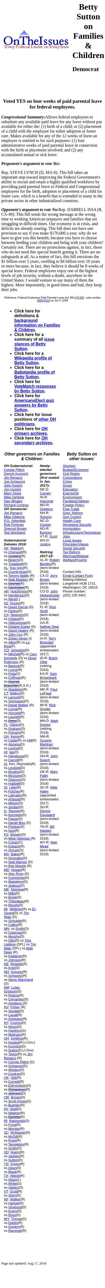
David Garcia (18, 607)
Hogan (16, 870)
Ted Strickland (14, 532)
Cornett (14, 1082)
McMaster (17, 1133)
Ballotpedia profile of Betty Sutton (34, 374)
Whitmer (16, 909)
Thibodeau (16, 901)
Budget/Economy (76, 470)
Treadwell (15, 564)
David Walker (18, 705)
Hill (29, 740)
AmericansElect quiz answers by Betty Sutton (34, 405)
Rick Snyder (48, 707)
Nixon (12, 1027)
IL (5, 811)
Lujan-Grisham (12, 989)
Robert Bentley (50, 562)
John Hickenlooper (50, 593)
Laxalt (12, 1015)
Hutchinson (18, 591)
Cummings (16, 878)
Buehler (14, 1105)
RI (5, 1121)
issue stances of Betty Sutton (34, 344)
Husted (13, 1042)
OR (6, 1097)
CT (6, 693)
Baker (15, 854)
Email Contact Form (78, 576)
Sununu (16, 972)
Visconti (14, 713)
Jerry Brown (49, 578)
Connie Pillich (14, 470)
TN (6, 1164)
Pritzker (14, 827)
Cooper (45, 525)
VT (6, 1191)
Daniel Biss (16, 823)
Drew (12, 721)
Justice (45, 544)
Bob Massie (17, 866)
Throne (16, 1219)
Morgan (14, 1129)
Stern (12, 1195)
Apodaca (15, 1003)
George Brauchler (12, 683)
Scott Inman (17, 1101)
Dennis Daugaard (47, 813)
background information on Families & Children (37, 325)
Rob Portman (14, 525)
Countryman (17, 572)
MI (6, 909)
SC (6, 1133)
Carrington (16, 587)
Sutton (13, 1050)
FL (6, 725)
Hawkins (14, 1031)
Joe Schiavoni (14, 481)
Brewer (15, 834)
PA (6, 1109)
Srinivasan (16, 701)
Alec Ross (16, 874)
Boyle (12, 897)
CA (6, 615)
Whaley (14, 1070)
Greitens (46, 509)
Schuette (15, 921)
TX (6, 1176)
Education (70, 489)
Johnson (14, 960)
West (12, 599)
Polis (12, 674)
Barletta (14, 1117)
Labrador (15, 795)
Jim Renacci (13, 478)
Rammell (15, 1231)
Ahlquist (14, 799)
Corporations (72, 478)
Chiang (13, 619)
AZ (6, 603)
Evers (12, 1211)
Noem (15, 1152)
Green (15, 1164)
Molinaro (14, 1034)
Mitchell (14, 654)
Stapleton (15, 689)
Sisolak (13, 1011)
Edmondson (17, 1085)
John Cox (15, 634)
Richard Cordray (16, 505)
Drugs (67, 485)
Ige (11, 752)
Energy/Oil (71, 493)
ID (5, 787)
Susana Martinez (46, 742)
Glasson (14, 780)
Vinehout (15, 1207)
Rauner (14, 811)
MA (6, 854)
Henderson (16, 595)
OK (6, 1078)
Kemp (15, 736)
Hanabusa (16, 756)
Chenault (15, 552)
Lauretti (14, 717)
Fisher (15, 1007)
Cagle (12, 740)
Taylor (12, 1054)
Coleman (15, 932)
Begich (13, 560)
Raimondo (16, 1121)
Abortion (69, 466)
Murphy (14, 936)
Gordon (14, 1227)
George (14, 583)
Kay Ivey (16, 568)
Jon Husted (12, 489)
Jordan (13, 807)
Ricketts (16, 964)
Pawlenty (15, 956)
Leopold (14, 768)
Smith (19, 929)
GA (6, 736)
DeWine (17, 1038)
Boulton (14, 772)
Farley (13, 611)
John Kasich (13, 485)
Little (12, 787)
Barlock (14, 666)
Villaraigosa (17, 623)
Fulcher (14, 791)
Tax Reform (71, 552)
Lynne (12, 670)
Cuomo (15, 1023)
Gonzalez (15, 858)
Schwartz (15, 976)
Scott (13, 1191)
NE (6, 964)
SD (6, 1152)
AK (6, 548)
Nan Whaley (13, 501)
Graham (14, 729)
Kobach (14, 846)
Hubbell (14, 783)
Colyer (13, 842)
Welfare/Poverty (75, 560)
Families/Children (76, 501)
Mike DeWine (14, 497)
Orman (13, 850)
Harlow (13, 1203)
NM (6, 987)
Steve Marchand (20, 980)
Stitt (13, 1078)
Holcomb (46, 501)
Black (12, 1172)
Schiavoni (15, 1066)
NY (6, 1023)
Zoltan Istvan (18, 638)
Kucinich (14, 1046)
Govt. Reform (73, 513)
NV (6, 1007)
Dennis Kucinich (16, 474)
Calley (13, 925)
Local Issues (72, 540)
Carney (45, 493)
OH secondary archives (33, 440)
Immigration (72, 529)
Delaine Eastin (19, 627)
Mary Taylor (12, 493)
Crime (67, 481)
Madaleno (15, 882)
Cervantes (16, 999)
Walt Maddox (18, 580)
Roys (12, 1215)
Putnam (14, 732)
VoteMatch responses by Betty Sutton (35, 388)
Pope (12, 1140)
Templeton (16, 1144)
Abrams (14, 744)
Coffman (14, 678)
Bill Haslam (47, 829)
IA (5, 764)
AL (6, 568)
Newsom (17, 615)
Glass (12, 1180)
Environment (72, 497)
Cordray (14, 1074)
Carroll (13, 760)
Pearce (13, 995)
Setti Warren (17, 862)
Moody (13, 905)
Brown (16, 1097)
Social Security (74, 548)
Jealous (14, 885)
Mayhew (17, 889)
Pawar (13, 819)
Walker (15, 548)
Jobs (66, 536)
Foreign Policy (73, 505)
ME (6, 889)
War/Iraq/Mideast (76, 556)
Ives (11, 831)
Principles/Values (76, 544)
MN (6, 929)
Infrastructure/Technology (82, 532)
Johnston (18, 650)
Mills (11, 893)
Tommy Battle (18, 576)
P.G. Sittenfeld (14, 521)
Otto (11, 940)
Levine (13, 748)
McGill (13, 1136)
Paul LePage (48, 691)
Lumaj (12, 709)
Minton (13, 803)
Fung (12, 1125)
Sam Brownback (48, 676)
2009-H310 (43, 300)
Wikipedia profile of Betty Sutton (33, 360)
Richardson (17, 1089)
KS (6, 834)
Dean (12, 1168)
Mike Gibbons (14, 517)
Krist (11, 968)
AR (6, 591)
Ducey (15, 603)
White (12, 1184)
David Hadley (18, 630)
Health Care (72, 521)
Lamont (14, 697)
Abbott (15, 1176)
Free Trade (71, 509)
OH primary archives (30, 431)
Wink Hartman (19, 838)
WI (6, 1199)
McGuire (14, 776)
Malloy (15, 693)
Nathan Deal (49, 627)
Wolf (13, 1109)
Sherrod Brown (15, 529)
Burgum (46, 532)
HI (5, 752)
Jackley (14, 1156)
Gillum (14, 725)
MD (6, 870)
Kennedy (15, 815)
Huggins (14, 556)
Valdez (13, 1187)
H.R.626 (79, 297)
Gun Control (72, 517)
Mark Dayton (49, 723)
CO (6, 650)
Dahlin (13, 1223)
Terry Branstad (48, 640)
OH (6, 1038)
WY (6, 1219)
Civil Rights (71, 474)
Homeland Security (77, 525)
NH (6, 972)
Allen (12, 642)
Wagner (14, 1113)
